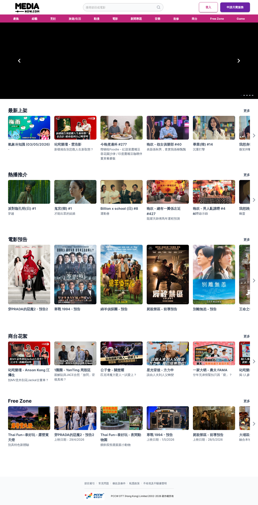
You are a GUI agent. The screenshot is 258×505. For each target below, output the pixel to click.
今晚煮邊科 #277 (113, 144)
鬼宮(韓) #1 (63, 209)
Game (241, 18)
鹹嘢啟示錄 (200, 213)
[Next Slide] (238, 61)
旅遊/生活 (75, 18)
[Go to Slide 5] (251, 95)
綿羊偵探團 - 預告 (114, 309)
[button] (129, 61)
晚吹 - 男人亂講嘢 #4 (209, 209)
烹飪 (53, 18)
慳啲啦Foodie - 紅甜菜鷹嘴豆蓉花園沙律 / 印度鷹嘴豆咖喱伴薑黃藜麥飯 (121, 153)
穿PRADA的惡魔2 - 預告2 (28, 309)
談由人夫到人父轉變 (160, 375)
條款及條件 (119, 483)
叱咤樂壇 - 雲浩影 (67, 144)
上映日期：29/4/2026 (69, 439)
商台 (194, 18)
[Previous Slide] (19, 61)
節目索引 (89, 483)
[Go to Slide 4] (246, 95)
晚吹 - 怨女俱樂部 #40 (164, 144)
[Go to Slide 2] (235, 95)
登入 (208, 7)
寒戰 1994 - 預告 (67, 309)
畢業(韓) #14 (203, 144)
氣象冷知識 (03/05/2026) (29, 144)
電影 (115, 18)
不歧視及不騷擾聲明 (155, 483)
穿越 (11, 213)
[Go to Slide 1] (230, 95)
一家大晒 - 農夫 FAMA (210, 370)
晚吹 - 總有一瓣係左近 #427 (164, 211)
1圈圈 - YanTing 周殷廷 (72, 370)
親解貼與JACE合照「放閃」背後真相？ (74, 377)
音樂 (157, 18)
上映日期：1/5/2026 (160, 439)
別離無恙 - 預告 (205, 309)
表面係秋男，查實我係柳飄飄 (166, 149)
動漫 (96, 18)
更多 (247, 111)
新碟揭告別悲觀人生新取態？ (73, 149)
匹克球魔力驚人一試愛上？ (118, 375)
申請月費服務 (235, 7)
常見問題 (103, 483)
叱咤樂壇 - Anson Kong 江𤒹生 (29, 372)
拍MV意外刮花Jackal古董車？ (28, 380)
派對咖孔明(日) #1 (22, 209)
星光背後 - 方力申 (160, 370)
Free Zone (217, 18)
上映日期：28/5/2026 (208, 439)
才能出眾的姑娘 (64, 213)
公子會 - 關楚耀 (112, 370)
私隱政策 (134, 483)
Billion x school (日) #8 (119, 209)
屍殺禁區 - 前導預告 (162, 309)
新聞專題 (136, 18)
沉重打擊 (199, 149)
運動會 (105, 213)
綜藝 (34, 18)
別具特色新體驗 (18, 445)
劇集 (16, 18)
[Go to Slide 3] (241, 95)
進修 (176, 18)
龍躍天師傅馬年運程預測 (163, 218)
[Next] (254, 139)
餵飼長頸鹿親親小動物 (115, 445)
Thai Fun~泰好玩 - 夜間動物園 (120, 437)
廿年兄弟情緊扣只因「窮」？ (212, 375)
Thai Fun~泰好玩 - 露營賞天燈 (28, 437)
